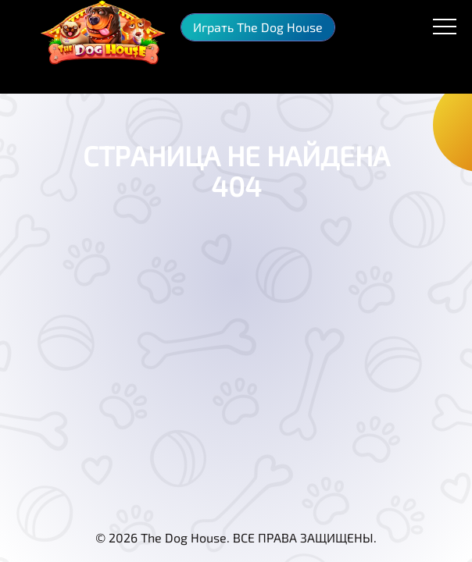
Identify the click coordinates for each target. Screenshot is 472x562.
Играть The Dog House (258, 27)
